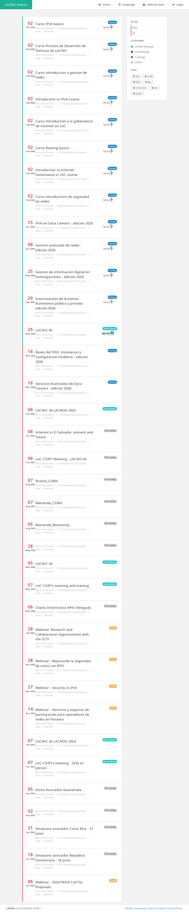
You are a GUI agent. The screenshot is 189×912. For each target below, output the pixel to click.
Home (104, 4)
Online (136, 62)
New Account (153, 4)
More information (44, 28)
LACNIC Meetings (142, 46)
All (133, 33)
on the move (139, 88)
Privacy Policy (175, 908)
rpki (155, 88)
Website (49, 31)
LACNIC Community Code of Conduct (145, 908)
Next (135, 27)
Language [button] (126, 4)
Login (177, 4)
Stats (38, 31)
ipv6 (136, 76)
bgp (148, 82)
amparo (137, 93)
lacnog (148, 76)
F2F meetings (140, 51)
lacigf (136, 82)
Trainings (138, 57)
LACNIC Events (16, 4)
